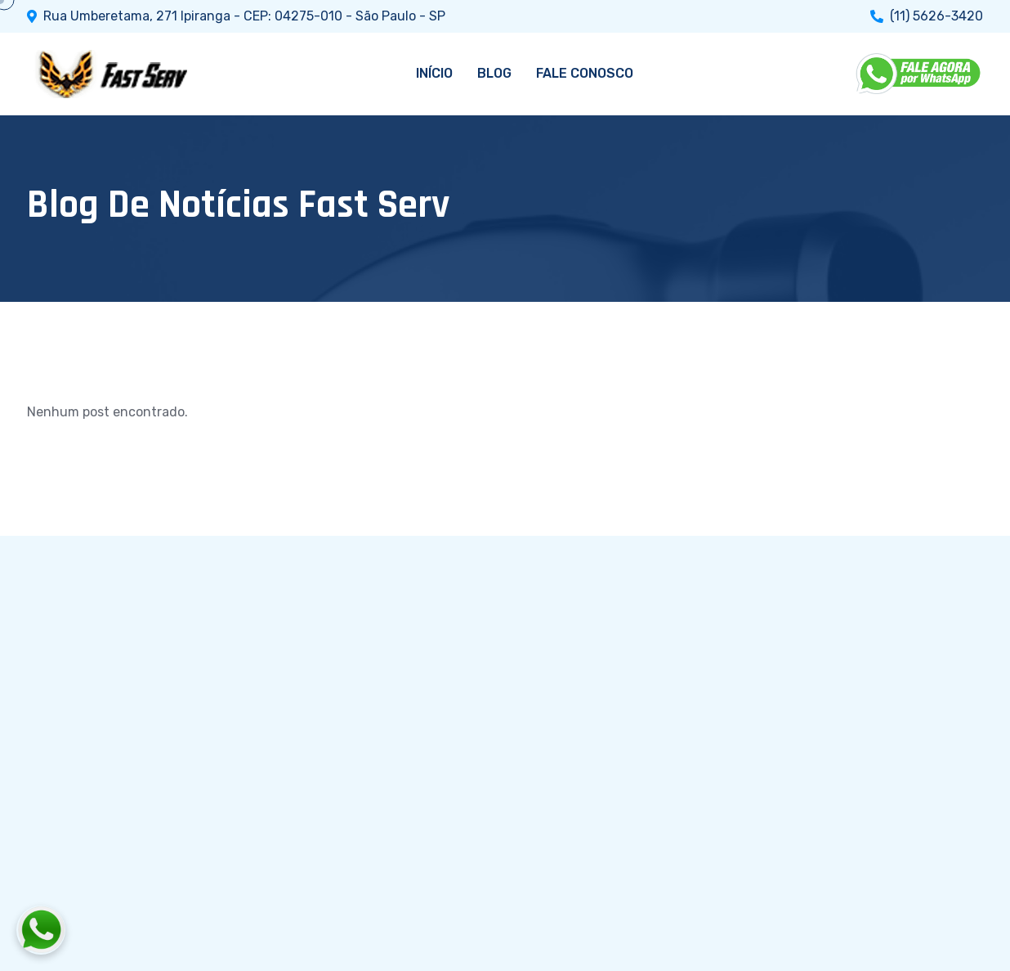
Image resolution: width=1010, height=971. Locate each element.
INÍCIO (434, 73)
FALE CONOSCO (584, 73)
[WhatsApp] (919, 73)
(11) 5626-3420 (936, 16)
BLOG (494, 73)
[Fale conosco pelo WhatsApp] (131, 930)
